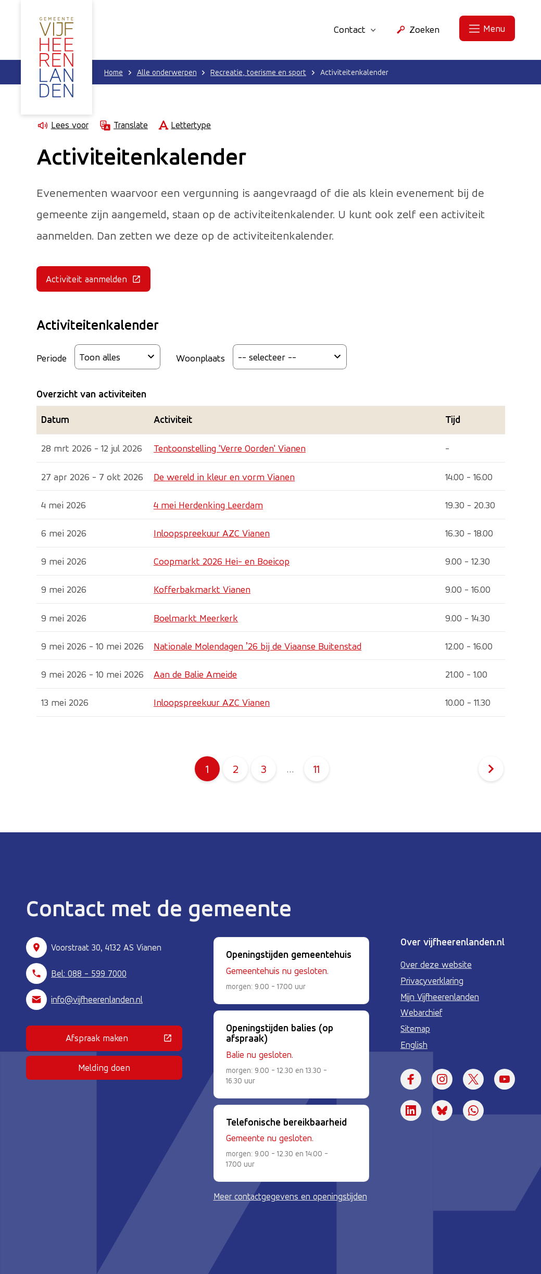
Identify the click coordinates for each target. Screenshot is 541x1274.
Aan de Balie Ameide (195, 674)
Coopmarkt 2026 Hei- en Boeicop (222, 561)
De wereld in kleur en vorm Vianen (224, 476)
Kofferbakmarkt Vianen (202, 589)
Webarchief (421, 1012)
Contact (355, 29)
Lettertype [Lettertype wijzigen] (184, 125)
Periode (51, 358)
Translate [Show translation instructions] (123, 125)
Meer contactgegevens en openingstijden (290, 1196)
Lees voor (62, 125)
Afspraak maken (124, 1040)
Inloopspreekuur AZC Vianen (212, 533)
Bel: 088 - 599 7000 (89, 973)
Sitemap (415, 1028)
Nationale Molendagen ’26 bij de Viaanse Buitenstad (257, 646)
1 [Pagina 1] (207, 769)
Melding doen (104, 1067)
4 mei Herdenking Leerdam (208, 504)
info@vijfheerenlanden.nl (97, 999)
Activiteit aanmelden (98, 281)
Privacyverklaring (431, 981)
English (413, 1045)
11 (321, 768)
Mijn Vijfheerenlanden (439, 997)
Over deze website (436, 964)
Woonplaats (200, 358)
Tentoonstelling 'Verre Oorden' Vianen (230, 448)
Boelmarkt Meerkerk (196, 617)
